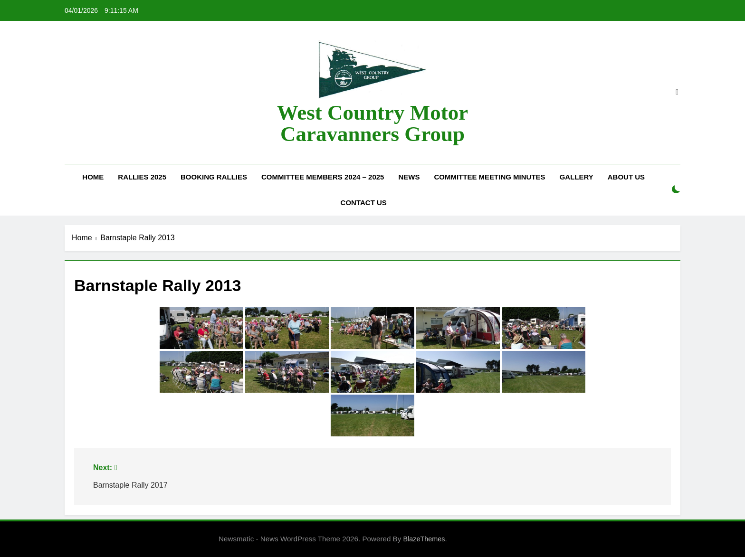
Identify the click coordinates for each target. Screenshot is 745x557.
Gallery (576, 177)
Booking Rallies (214, 177)
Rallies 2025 (142, 177)
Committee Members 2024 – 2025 (322, 177)
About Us (626, 177)
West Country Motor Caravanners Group (372, 123)
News (409, 177)
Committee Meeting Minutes (489, 177)
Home (93, 177)
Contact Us (364, 202)
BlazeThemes (424, 539)
